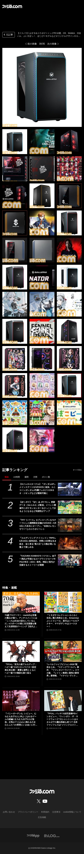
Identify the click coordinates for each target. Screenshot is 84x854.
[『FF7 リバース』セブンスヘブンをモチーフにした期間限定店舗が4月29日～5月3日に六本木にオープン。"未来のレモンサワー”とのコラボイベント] (70, 525)
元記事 (8, 34)
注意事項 (56, 812)
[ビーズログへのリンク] (51, 835)
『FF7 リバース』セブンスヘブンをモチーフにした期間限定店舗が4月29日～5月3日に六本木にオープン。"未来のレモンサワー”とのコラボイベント (37, 524)
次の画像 (52, 44)
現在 (7, 477)
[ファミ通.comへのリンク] (12, 6)
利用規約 (45, 812)
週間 (26, 477)
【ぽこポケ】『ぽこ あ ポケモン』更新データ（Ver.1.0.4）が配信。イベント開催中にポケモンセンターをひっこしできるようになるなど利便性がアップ (37, 506)
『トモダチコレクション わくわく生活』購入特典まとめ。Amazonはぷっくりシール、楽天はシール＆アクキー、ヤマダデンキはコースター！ (63, 621)
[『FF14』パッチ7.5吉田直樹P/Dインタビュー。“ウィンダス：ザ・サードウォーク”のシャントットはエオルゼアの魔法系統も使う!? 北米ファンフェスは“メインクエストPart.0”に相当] (63, 700)
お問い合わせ (9, 812)
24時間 (16, 477)
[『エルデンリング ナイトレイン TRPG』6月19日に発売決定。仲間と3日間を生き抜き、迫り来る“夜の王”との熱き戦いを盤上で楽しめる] (70, 543)
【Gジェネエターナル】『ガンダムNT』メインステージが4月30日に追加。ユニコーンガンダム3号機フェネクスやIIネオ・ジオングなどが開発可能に (37, 488)
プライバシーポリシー (28, 812)
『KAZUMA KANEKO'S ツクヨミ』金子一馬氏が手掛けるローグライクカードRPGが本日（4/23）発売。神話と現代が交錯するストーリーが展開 (37, 560)
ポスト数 (46, 477)
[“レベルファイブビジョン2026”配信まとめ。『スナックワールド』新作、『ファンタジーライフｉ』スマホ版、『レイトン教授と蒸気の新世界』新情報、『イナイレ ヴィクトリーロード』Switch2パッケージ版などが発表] (63, 651)
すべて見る (77, 470)
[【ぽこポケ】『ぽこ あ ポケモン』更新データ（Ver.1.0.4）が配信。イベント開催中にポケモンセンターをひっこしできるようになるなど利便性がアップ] (70, 507)
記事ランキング (14, 470)
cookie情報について (72, 812)
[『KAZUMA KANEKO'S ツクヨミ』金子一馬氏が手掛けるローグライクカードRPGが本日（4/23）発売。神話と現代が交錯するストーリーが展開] (70, 561)
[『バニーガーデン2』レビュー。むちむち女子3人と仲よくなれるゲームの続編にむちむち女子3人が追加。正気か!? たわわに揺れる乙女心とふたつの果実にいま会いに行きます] (21, 700)
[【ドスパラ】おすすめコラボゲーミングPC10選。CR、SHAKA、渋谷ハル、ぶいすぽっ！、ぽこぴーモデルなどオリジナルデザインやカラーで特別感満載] (14, 141)
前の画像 (32, 44)
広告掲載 (42, 817)
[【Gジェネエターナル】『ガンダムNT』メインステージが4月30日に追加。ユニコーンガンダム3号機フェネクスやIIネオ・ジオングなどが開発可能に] (70, 489)
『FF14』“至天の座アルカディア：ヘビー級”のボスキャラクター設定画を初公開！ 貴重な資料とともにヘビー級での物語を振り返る (21, 668)
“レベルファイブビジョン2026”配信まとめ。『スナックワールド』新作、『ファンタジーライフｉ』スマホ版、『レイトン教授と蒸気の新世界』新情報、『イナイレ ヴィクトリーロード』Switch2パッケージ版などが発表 (63, 670)
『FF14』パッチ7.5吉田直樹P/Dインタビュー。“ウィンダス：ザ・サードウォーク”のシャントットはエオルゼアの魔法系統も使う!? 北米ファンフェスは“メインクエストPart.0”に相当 (63, 719)
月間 (35, 477)
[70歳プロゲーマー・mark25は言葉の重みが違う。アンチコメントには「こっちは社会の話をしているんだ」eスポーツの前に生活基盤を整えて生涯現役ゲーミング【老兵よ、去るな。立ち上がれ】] (21, 602)
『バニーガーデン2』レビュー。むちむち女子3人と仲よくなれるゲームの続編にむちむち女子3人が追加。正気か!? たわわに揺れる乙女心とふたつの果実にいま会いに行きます (21, 719)
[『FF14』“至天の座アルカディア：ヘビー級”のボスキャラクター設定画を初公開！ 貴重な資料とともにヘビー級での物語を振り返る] (21, 651)
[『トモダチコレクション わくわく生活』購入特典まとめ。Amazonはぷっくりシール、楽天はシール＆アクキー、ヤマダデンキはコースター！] (63, 602)
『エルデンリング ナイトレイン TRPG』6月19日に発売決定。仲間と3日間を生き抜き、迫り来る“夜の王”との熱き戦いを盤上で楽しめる (38, 542)
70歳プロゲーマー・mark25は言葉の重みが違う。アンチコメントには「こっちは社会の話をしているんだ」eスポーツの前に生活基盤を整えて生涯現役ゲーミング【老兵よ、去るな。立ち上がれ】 (21, 621)
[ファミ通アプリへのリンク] (33, 835)
